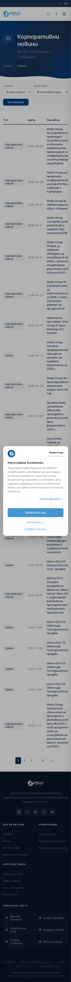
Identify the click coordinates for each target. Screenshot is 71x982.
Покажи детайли (50, 498)
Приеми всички (35, 513)
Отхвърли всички (35, 529)
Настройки (34, 522)
